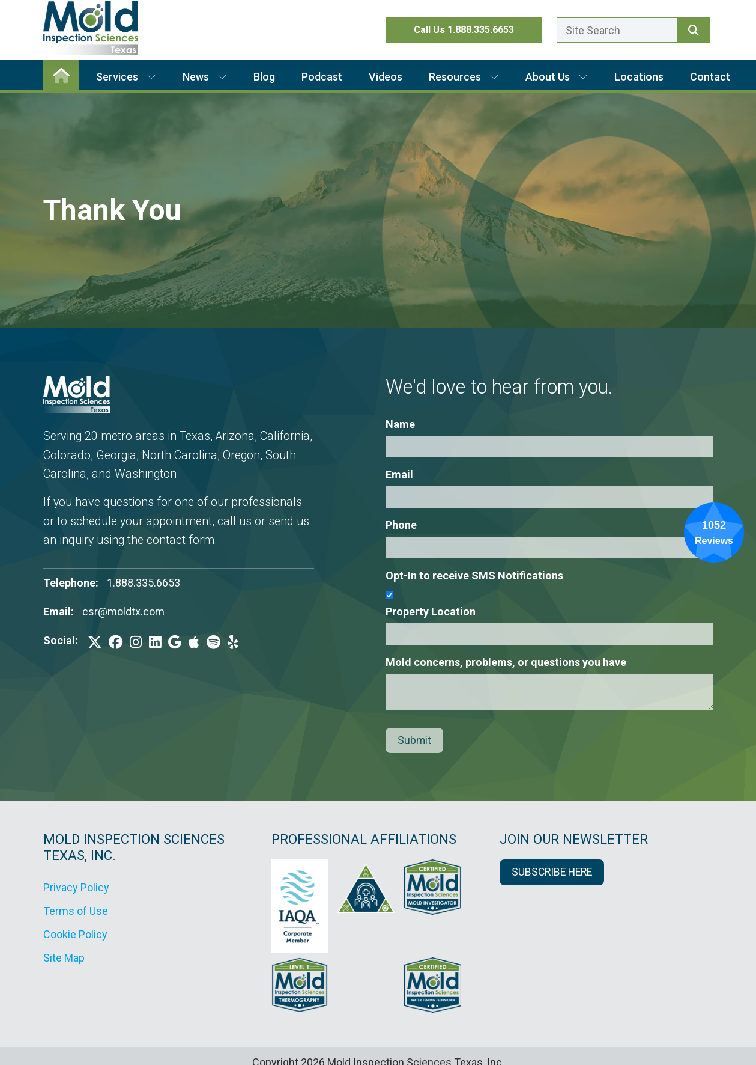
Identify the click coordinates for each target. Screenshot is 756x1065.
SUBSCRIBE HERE (552, 872)
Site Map (64, 957)
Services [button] (126, 76)
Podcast (321, 76)
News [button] (205, 76)
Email (399, 474)
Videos (385, 76)
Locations (639, 76)
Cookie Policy (75, 934)
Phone (401, 525)
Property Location (431, 611)
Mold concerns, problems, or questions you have (506, 662)
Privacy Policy (76, 887)
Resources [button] (464, 76)
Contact (710, 76)
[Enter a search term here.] (617, 30)
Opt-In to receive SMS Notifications (474, 575)
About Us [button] (556, 76)
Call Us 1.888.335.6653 (464, 29)
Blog (264, 76)
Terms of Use (75, 911)
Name (400, 424)
